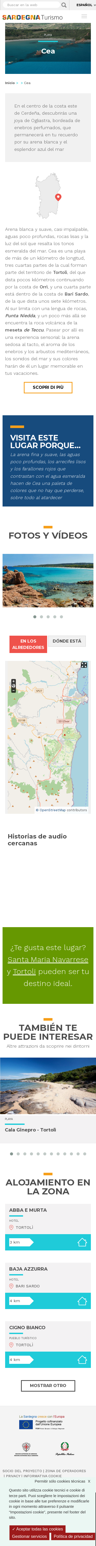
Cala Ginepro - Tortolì (30, 1130)
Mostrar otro (48, 1385)
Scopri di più (48, 387)
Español (84, 5)
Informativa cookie (43, 1476)
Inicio (10, 83)
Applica (64, 5)
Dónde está (67, 641)
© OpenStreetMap (51, 810)
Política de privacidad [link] (73, 1536)
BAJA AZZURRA (28, 1269)
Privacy (13, 1476)
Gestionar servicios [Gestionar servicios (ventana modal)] (29, 1536)
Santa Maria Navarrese (48, 959)
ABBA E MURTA (28, 1210)
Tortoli (24, 971)
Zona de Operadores (65, 1471)
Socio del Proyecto (22, 1471)
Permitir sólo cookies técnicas (65, 1481)
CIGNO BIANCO (27, 1327)
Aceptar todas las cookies (37, 1529)
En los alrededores (28, 644)
